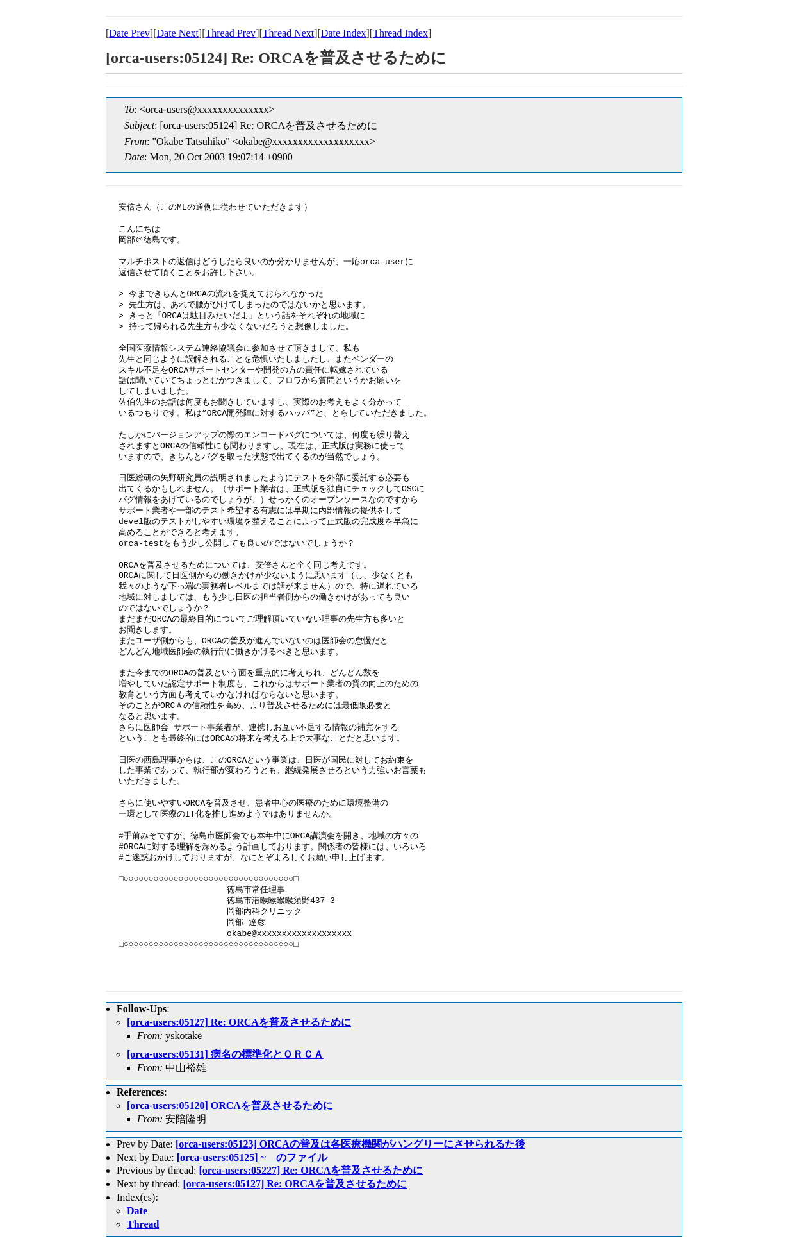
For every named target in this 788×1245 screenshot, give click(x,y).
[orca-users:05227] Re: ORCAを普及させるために (311, 1170)
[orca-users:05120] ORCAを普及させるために (230, 1105)
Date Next (178, 33)
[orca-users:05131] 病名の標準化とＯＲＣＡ (225, 1054)
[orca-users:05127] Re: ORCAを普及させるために (239, 1022)
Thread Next (288, 33)
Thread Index (400, 33)
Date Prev (129, 33)
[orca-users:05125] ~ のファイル (252, 1157)
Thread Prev (230, 33)
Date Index (343, 33)
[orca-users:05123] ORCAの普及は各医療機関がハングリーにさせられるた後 (350, 1144)
